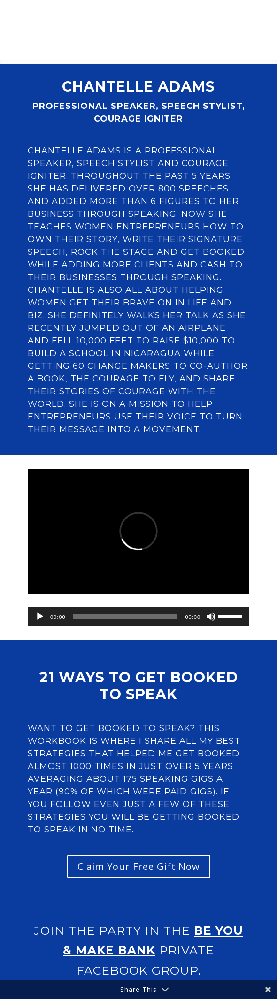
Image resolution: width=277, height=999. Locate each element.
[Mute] (210, 616)
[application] (138, 616)
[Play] (40, 616)
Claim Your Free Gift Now (138, 866)
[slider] (125, 616)
